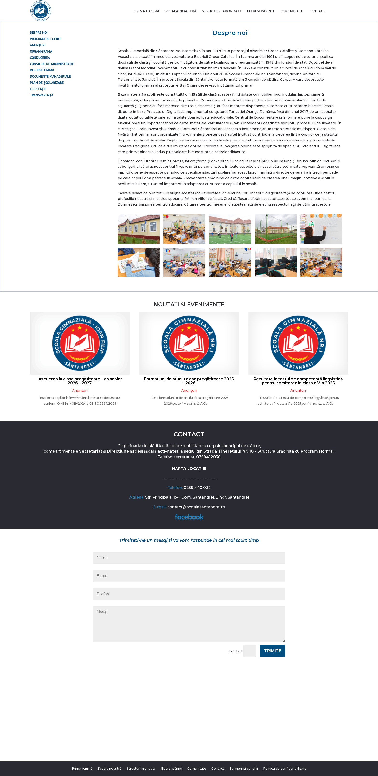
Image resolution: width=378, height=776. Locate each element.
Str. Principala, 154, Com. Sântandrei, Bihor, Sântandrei (197, 497)
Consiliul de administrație (52, 64)
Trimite (272, 651)
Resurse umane (42, 70)
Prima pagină (146, 11)
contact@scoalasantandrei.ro (196, 507)
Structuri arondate (222, 11)
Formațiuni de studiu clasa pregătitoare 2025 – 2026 (189, 381)
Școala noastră (180, 11)
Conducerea (40, 57)
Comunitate (291, 11)
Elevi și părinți (260, 11)
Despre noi (39, 32)
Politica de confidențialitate (284, 769)
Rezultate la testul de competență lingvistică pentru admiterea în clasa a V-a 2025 (298, 381)
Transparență (41, 95)
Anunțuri (38, 45)
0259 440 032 (197, 487)
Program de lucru (45, 39)
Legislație (38, 89)
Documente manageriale (50, 76)
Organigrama (41, 51)
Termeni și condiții (244, 769)
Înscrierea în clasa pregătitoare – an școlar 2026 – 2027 (80, 381)
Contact (316, 11)
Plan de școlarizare (47, 82)
